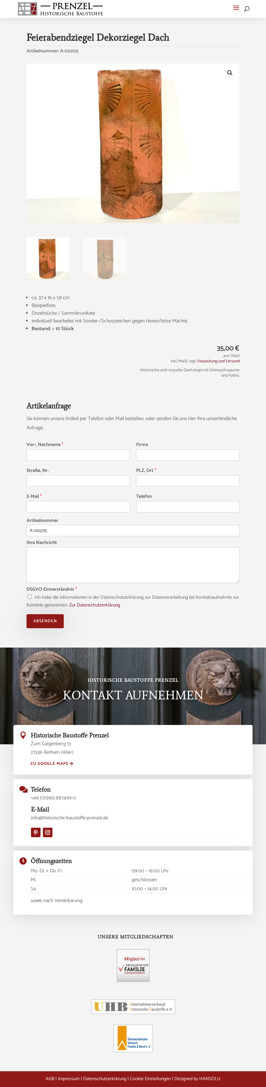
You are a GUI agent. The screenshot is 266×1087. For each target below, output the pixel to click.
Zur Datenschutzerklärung (94, 605)
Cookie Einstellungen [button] (150, 1079)
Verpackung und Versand (218, 361)
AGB (50, 1079)
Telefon (144, 497)
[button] (236, 7)
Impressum (69, 1079)
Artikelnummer (42, 521)
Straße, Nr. (38, 471)
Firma (142, 445)
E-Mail (34, 497)
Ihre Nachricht (42, 543)
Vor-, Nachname (45, 445)
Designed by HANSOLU (197, 1079)
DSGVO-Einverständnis (52, 590)
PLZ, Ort (146, 471)
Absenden (45, 621)
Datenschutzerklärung (104, 1079)
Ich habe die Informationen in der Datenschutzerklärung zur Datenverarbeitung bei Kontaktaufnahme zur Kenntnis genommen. (133, 601)
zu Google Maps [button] (49, 763)
